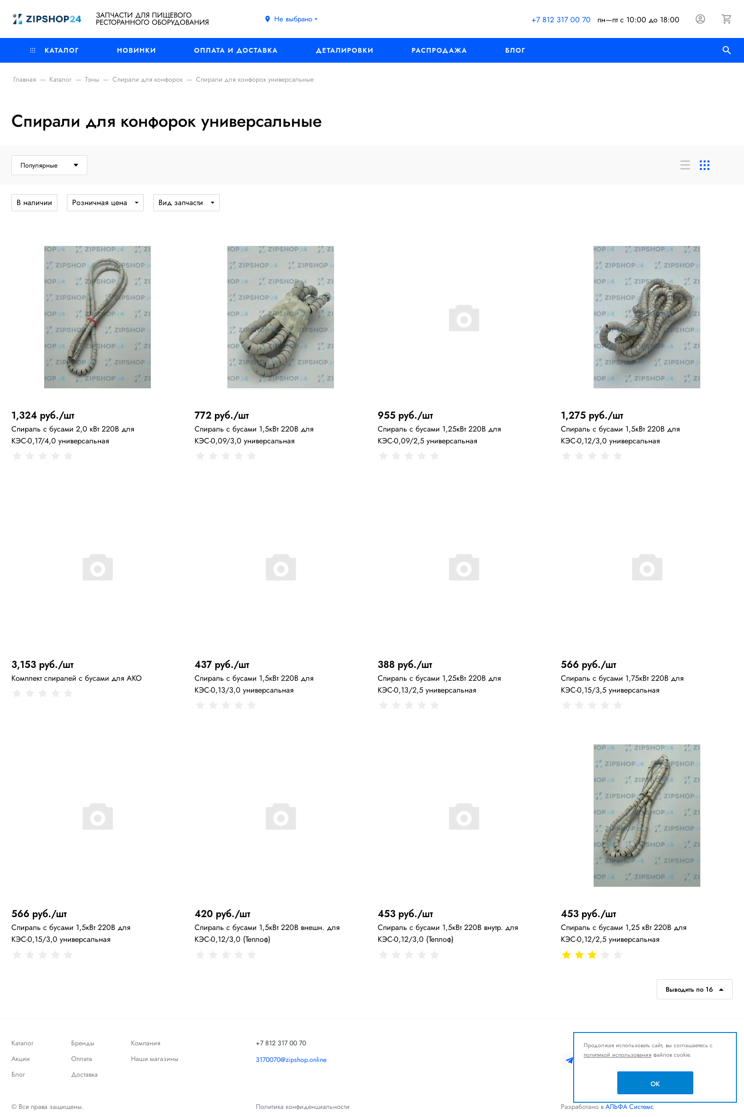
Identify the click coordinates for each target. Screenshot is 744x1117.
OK (655, 1084)
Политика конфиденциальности (303, 1106)
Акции (20, 1058)
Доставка (84, 1074)
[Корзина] (727, 19)
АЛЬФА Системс (629, 1106)
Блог (515, 50)
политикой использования (617, 1055)
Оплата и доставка (236, 50)
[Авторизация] (700, 19)
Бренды (82, 1043)
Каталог (54, 50)
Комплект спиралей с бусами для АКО (76, 678)
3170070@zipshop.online (291, 1059)
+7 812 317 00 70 (561, 19)
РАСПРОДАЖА (439, 50)
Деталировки (345, 50)
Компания (145, 1043)
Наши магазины (154, 1058)
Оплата (81, 1058)
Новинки (136, 50)
